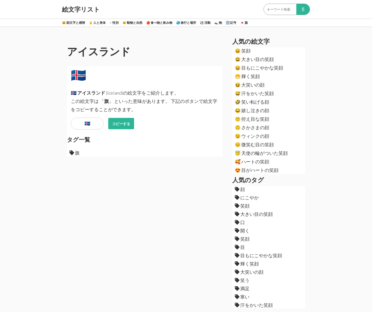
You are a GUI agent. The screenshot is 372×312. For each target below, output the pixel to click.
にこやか (247, 197)
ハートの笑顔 (252, 161)
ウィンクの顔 (252, 136)
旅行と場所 (186, 23)
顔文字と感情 (73, 23)
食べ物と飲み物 (159, 23)
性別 (114, 23)
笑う (242, 280)
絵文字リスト (81, 9)
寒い (242, 297)
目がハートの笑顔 (256, 170)
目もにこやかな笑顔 (259, 68)
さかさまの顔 (252, 127)
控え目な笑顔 (252, 119)
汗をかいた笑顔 (254, 93)
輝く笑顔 (247, 76)
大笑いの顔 (250, 85)
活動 (205, 23)
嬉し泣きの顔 (252, 110)
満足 (242, 288)
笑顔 (243, 51)
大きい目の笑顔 (254, 59)
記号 (231, 23)
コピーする (121, 123)
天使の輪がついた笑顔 (261, 153)
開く (242, 230)
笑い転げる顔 (252, 102)
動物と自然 (132, 23)
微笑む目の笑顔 (254, 144)
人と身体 (97, 23)
